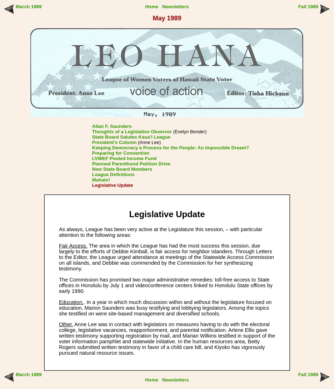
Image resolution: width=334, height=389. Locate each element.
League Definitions (113, 174)
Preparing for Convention (121, 153)
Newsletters (175, 6)
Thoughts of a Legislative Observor (132, 131)
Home (151, 6)
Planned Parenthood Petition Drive (131, 163)
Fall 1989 (308, 6)
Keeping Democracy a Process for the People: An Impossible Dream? (170, 147)
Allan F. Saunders (112, 126)
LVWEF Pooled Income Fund (124, 158)
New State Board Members (122, 169)
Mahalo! (101, 180)
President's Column (114, 142)
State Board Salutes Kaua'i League (131, 137)
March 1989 (29, 6)
